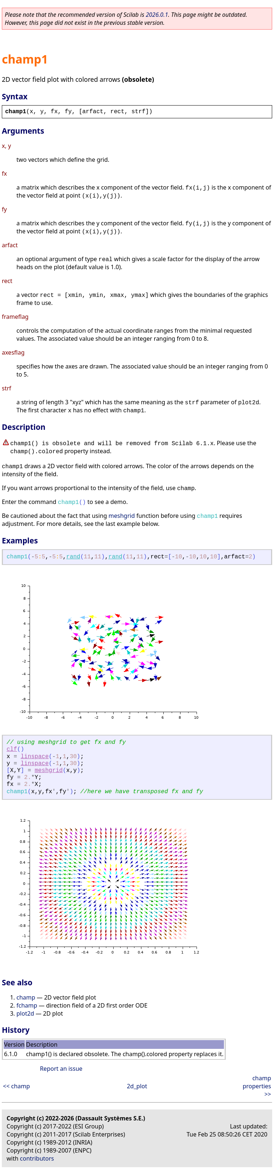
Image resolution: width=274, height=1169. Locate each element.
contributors (37, 1158)
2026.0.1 (157, 15)
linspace (34, 756)
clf (12, 749)
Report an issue (61, 1069)
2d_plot (137, 1086)
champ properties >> (257, 1086)
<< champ (16, 1086)
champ (25, 997)
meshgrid (122, 516)
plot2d (25, 1013)
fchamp (26, 1005)
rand (73, 557)
